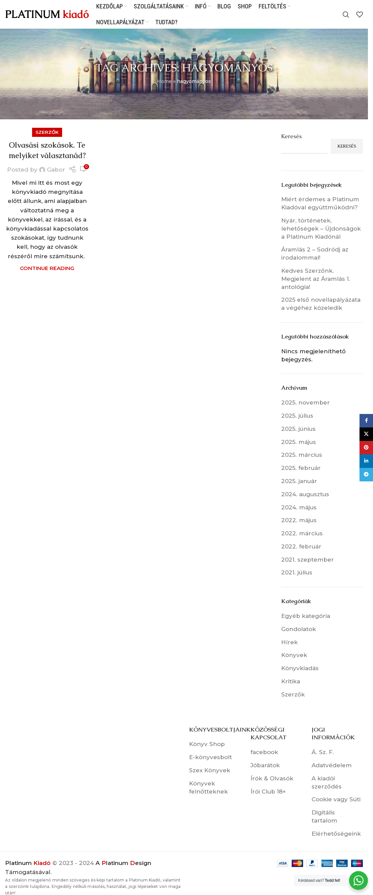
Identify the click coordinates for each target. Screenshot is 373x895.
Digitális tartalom (324, 816)
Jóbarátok (265, 765)
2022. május (299, 520)
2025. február (301, 468)
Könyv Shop (207, 744)
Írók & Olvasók (271, 778)
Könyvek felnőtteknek (208, 787)
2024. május (299, 507)
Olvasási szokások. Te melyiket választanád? (47, 150)
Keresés (291, 136)
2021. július (296, 572)
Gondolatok (298, 629)
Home (164, 81)
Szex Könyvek (209, 770)
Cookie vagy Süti (336, 799)
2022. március (302, 533)
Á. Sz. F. (323, 752)
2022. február (301, 546)
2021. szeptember (307, 559)
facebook (264, 752)
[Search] (346, 14)
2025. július (297, 415)
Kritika (290, 681)
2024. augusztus (305, 494)
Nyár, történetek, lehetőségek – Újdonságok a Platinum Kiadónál (321, 228)
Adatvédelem (332, 765)
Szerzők (47, 132)
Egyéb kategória (305, 616)
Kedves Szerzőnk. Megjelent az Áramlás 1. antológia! (315, 278)
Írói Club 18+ (268, 791)
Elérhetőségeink (336, 833)
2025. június (298, 428)
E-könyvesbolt (210, 757)
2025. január (299, 481)
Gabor (56, 169)
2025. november (305, 402)
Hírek (289, 642)
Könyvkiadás (300, 668)
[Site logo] (47, 13)
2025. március (301, 454)
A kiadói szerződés (327, 782)
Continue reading (47, 268)
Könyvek (294, 655)
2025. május (298, 442)
